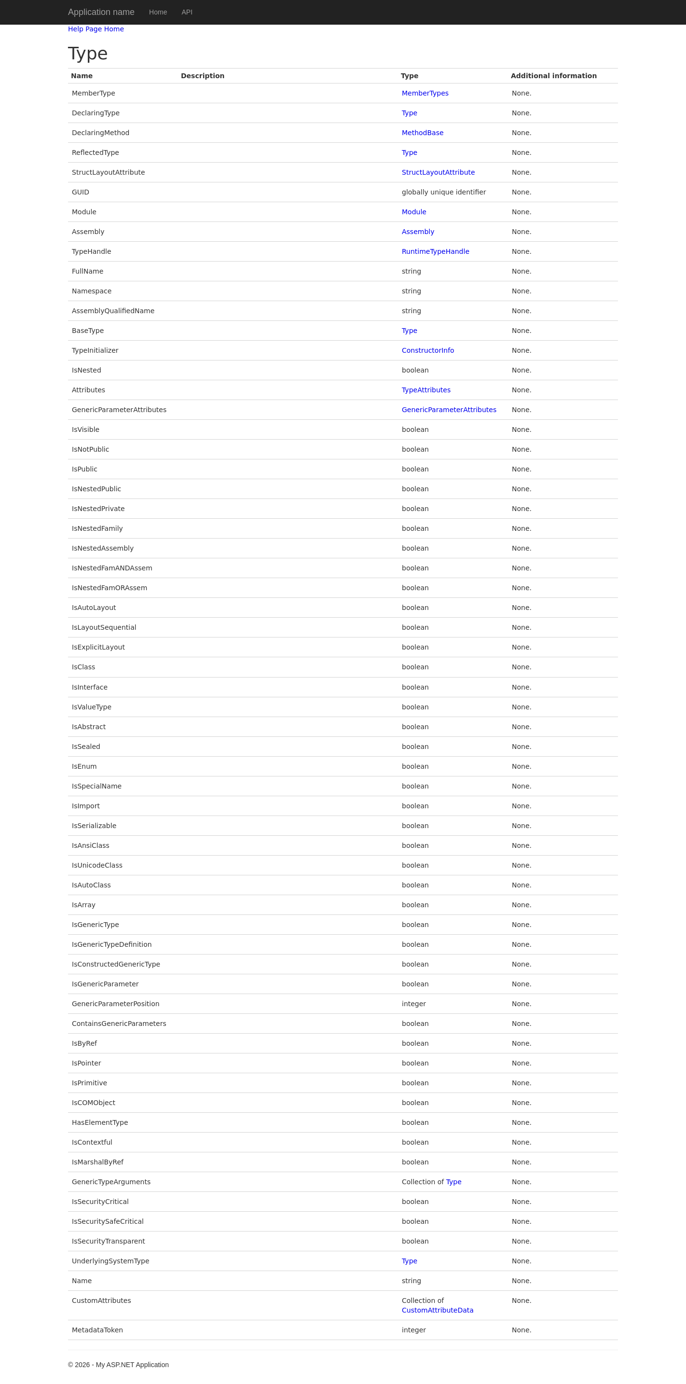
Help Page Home (96, 29)
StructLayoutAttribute (438, 172)
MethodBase (423, 133)
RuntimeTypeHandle (435, 251)
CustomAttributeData (438, 1310)
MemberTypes (425, 93)
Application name (101, 12)
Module (414, 212)
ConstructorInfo (428, 350)
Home (158, 12)
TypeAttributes (426, 390)
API (186, 12)
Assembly (418, 231)
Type (409, 113)
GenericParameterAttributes (449, 410)
